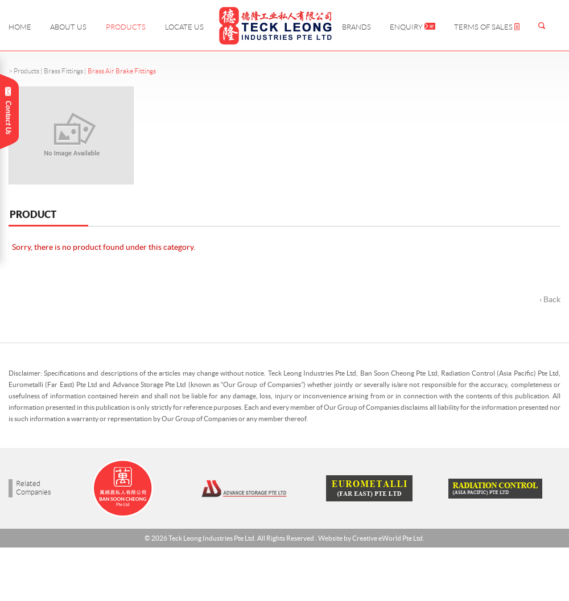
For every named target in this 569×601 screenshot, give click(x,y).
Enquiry (412, 27)
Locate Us (184, 27)
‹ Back (549, 299)
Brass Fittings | (66, 71)
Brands (356, 27)
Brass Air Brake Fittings (122, 71)
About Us (68, 27)
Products (126, 27)
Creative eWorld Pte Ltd (387, 538)
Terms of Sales (486, 27)
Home (20, 27)
